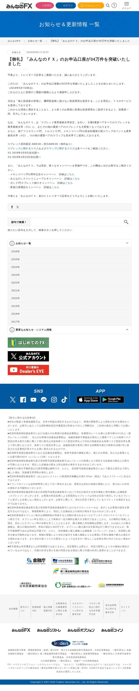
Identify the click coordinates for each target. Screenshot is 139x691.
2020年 (15, 303)
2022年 (15, 287)
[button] (124, 248)
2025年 (15, 264)
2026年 (15, 256)
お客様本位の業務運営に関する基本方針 (55, 612)
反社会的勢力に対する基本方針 (112, 612)
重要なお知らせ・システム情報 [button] (34, 335)
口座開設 (43, 5)
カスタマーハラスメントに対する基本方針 (75, 612)
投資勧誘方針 (31, 612)
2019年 (15, 311)
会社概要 (12, 612)
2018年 (15, 319)
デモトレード (91, 5)
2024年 (15, 272)
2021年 (15, 295)
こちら (70, 179)
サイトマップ (126, 612)
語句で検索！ (19, 227)
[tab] (69, 248)
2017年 (15, 326)
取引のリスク (22, 612)
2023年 (15, 280)
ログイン (65, 5)
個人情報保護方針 (41, 612)
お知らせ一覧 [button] (23, 248)
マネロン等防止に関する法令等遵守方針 (93, 612)
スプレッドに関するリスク (23, 153)
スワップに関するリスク (60, 153)
